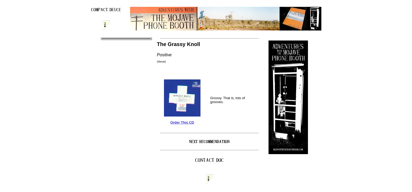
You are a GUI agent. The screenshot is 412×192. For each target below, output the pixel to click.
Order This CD (182, 122)
